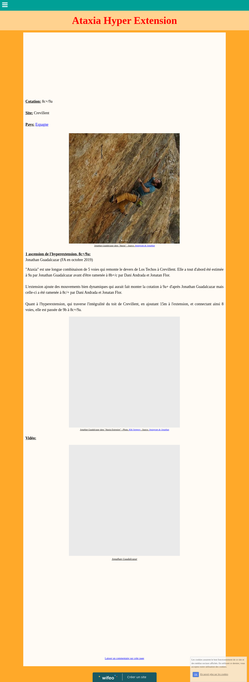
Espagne (41, 124)
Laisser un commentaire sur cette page (124, 658)
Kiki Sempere (134, 429)
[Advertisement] (124, 66)
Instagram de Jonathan (145, 245)
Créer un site (136, 677)
